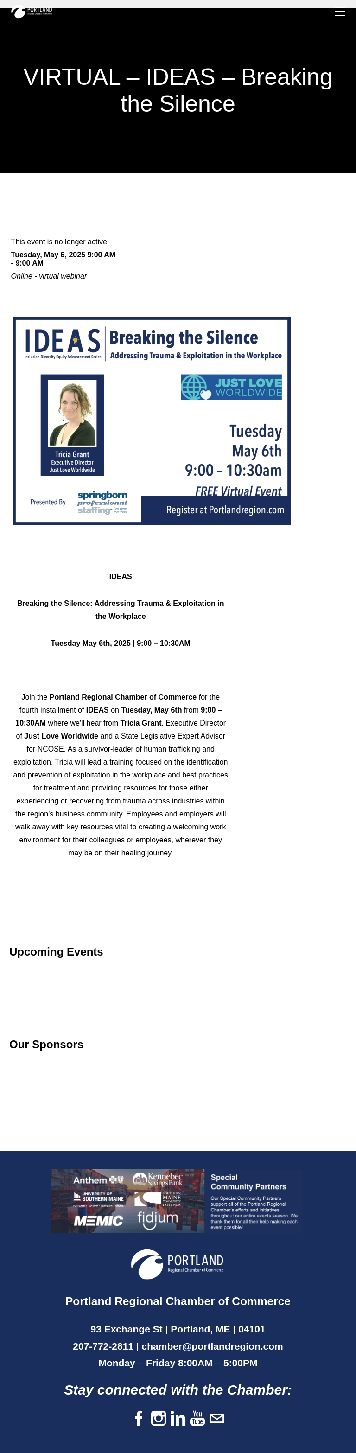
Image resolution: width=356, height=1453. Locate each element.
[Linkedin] (178, 1419)
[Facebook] (139, 1419)
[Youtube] (197, 1419)
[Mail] (217, 1419)
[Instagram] (158, 1419)
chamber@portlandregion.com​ (212, 1346)
